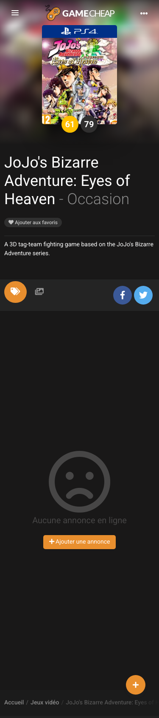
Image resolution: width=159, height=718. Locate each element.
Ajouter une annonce (79, 541)
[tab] (15, 292)
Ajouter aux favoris (33, 222)
